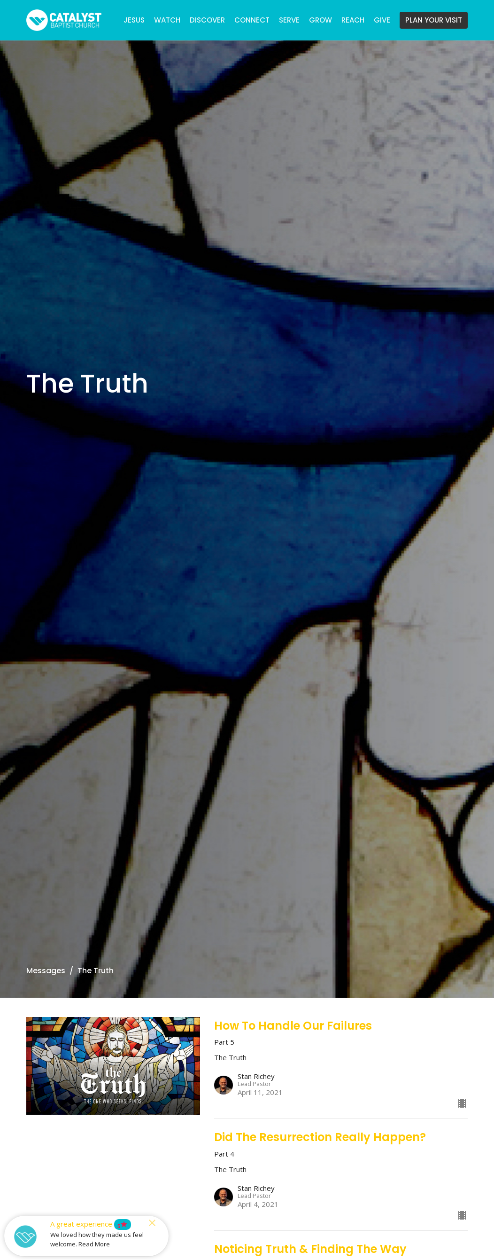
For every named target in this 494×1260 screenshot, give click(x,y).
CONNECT (252, 20)
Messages (45, 970)
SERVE (289, 20)
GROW (320, 20)
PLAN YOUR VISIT (433, 20)
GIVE (382, 20)
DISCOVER (207, 20)
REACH (352, 20)
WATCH (167, 20)
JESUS (134, 20)
